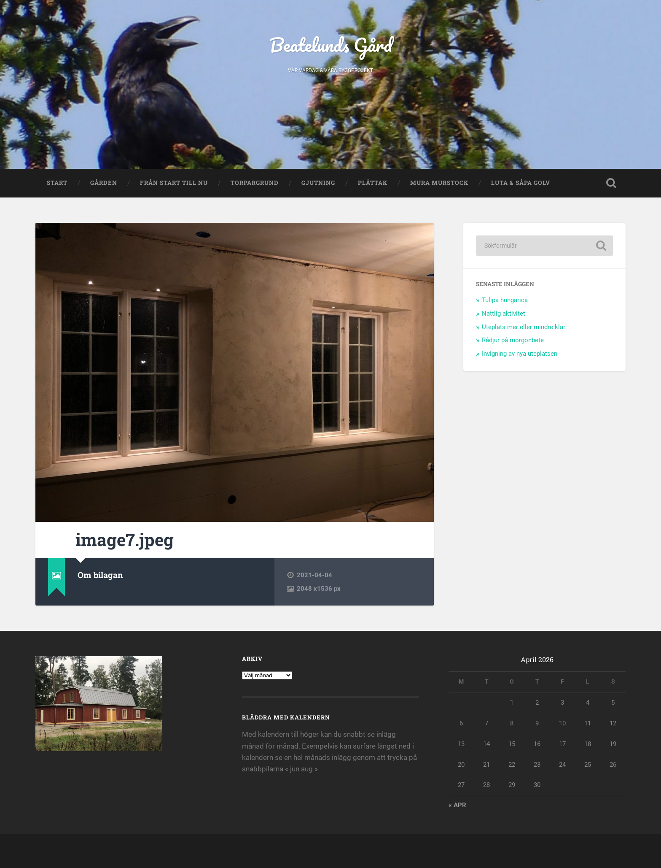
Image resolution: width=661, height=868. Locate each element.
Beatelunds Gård (330, 44)
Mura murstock (439, 183)
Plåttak (372, 183)
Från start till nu (174, 183)
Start (57, 183)
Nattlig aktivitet (503, 313)
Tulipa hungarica (505, 300)
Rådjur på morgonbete (513, 340)
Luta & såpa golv (520, 183)
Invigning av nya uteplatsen (519, 353)
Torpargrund (255, 183)
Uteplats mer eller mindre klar (523, 327)
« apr (457, 805)
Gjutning (318, 183)
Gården (103, 183)
